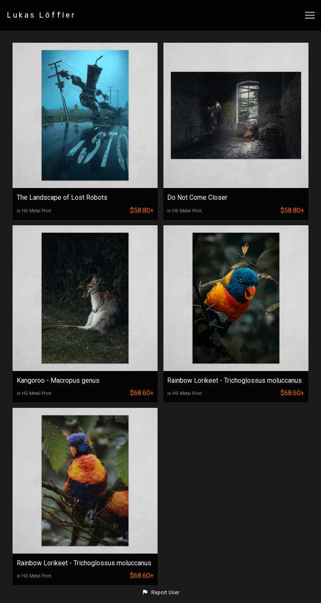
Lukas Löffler (41, 15)
